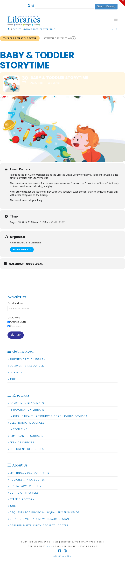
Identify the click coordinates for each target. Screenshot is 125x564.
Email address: (15, 303)
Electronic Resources (26, 422)
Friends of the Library (26, 359)
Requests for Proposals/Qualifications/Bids (44, 512)
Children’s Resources (26, 449)
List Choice (13, 317)
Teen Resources (21, 442)
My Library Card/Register (28, 473)
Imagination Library (27, 409)
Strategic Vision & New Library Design (38, 519)
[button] (116, 19)
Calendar (16, 264)
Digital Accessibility (24, 486)
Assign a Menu (62, 556)
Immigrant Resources (25, 436)
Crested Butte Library (25, 242)
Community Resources (26, 365)
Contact (15, 372)
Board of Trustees (23, 492)
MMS (49, 546)
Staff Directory (21, 499)
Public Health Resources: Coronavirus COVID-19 (49, 416)
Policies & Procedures (26, 479)
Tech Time (19, 429)
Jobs (12, 379)
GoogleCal (34, 264)
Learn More (21, 250)
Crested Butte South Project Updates (38, 525)
